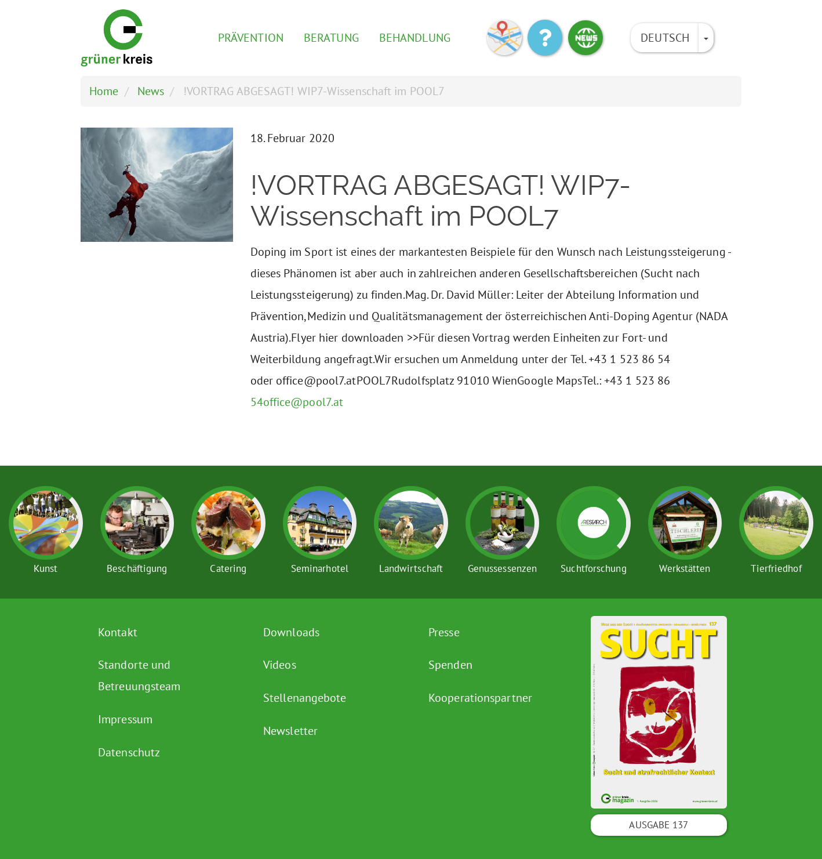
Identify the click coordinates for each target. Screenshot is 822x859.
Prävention (250, 37)
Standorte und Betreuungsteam (139, 675)
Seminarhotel (319, 568)
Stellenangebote (305, 697)
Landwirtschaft (411, 568)
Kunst (46, 568)
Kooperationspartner (480, 697)
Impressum (125, 719)
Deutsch (665, 37)
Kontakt (117, 632)
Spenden (450, 664)
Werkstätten (684, 568)
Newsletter (290, 730)
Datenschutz (129, 752)
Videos (279, 664)
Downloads (291, 632)
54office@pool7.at (297, 401)
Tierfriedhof (776, 568)
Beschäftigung (137, 568)
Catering (228, 568)
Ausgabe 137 (658, 824)
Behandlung (414, 37)
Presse (444, 632)
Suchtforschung (593, 568)
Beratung (331, 37)
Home (103, 91)
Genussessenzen (502, 568)
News (150, 91)
